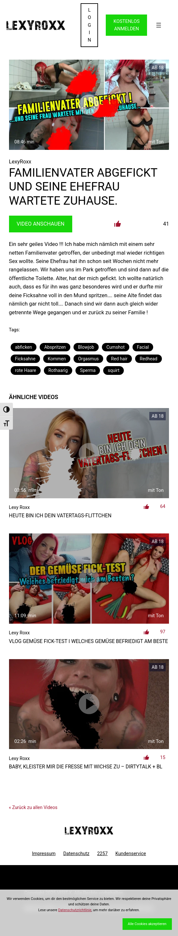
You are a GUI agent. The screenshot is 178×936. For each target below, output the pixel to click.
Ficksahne (25, 358)
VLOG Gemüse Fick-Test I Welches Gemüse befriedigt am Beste (88, 641)
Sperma (87, 370)
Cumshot (115, 347)
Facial (143, 347)
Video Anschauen (40, 224)
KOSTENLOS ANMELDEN (127, 25)
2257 (102, 853)
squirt (113, 370)
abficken (23, 347)
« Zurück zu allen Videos (33, 807)
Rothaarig (58, 370)
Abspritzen (55, 347)
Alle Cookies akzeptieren (147, 924)
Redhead (148, 358)
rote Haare (25, 370)
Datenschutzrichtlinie (74, 910)
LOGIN (89, 25)
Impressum (43, 853)
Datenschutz (76, 853)
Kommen (57, 358)
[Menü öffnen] (159, 25)
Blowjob (86, 347)
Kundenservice (130, 853)
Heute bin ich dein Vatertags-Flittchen (60, 516)
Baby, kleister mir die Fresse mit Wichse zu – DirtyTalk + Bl (86, 767)
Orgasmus (88, 358)
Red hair (119, 358)
